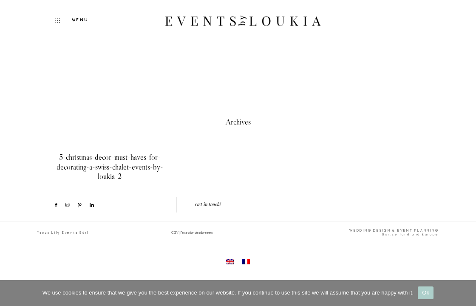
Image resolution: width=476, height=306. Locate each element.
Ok (425, 292)
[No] (465, 293)
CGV (174, 233)
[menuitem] (230, 261)
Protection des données (196, 233)
